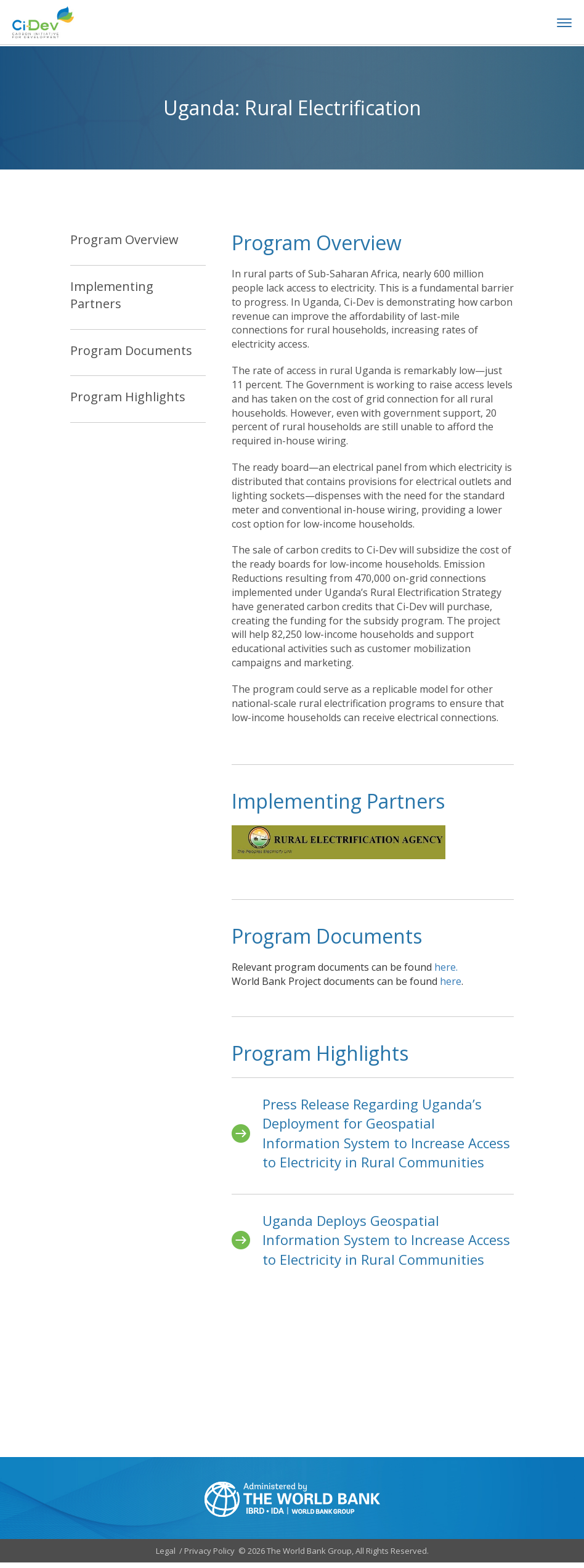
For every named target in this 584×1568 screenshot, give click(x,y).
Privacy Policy (209, 1555)
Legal (166, 1555)
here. (446, 972)
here (450, 987)
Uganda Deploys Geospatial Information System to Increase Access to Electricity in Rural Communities (386, 1244)
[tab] (138, 248)
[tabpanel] (373, 498)
